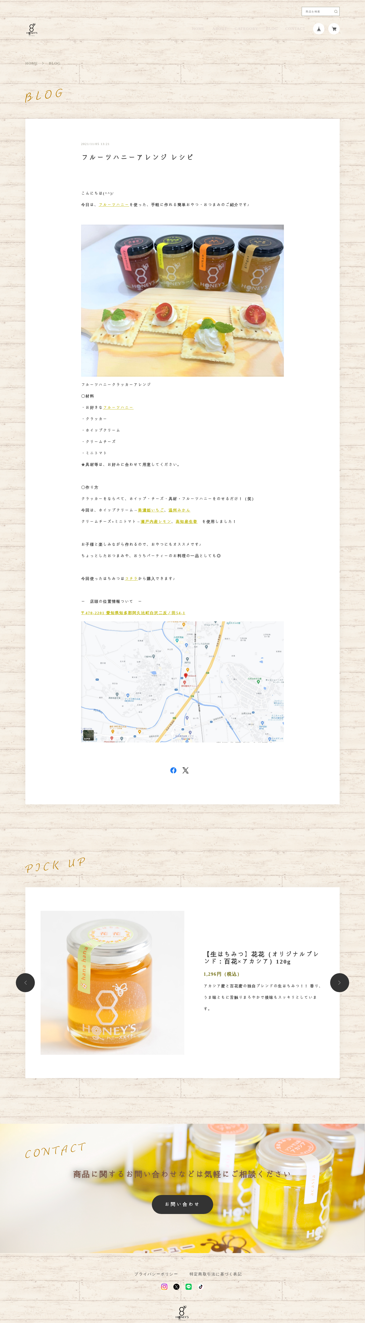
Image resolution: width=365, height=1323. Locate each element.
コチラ (131, 579)
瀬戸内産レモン (156, 522)
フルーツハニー (114, 205)
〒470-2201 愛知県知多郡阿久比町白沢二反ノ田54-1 (133, 613)
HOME (198, 29)
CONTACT (295, 29)
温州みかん (179, 510)
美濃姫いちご (151, 510)
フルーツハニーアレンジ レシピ (137, 157)
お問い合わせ (182, 1204)
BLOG (272, 29)
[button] (25, 982)
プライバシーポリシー (156, 1274)
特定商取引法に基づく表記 (216, 1274)
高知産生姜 (186, 522)
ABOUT (219, 29)
